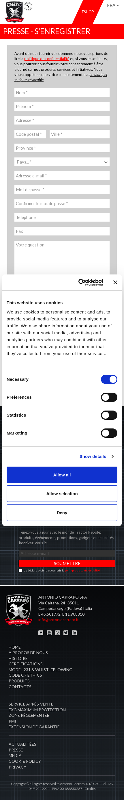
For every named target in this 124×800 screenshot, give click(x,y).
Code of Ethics (25, 675)
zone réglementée (29, 715)
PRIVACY (17, 766)
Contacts (20, 686)
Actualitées (22, 744)
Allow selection (62, 493)
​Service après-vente (31, 703)
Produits (19, 680)
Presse (16, 749)
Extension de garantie (34, 726)
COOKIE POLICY (25, 761)
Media (15, 755)
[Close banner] (115, 282)
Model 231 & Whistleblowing (40, 669)
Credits (89, 788)
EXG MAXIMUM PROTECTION (37, 709)
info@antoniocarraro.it (58, 619)
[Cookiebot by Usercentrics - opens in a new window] (78, 282)
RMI (12, 721)
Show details (93, 456)
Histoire (18, 658)
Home (15, 647)
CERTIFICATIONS (26, 663)
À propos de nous (28, 652)
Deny (62, 512)
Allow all (62, 474)
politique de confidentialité (46, 58)
